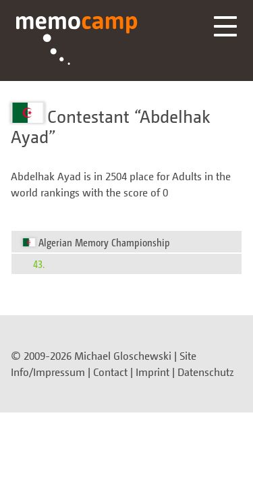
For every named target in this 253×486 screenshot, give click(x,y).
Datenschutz (205, 372)
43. (39, 263)
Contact (110, 372)
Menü (225, 26)
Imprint (152, 372)
